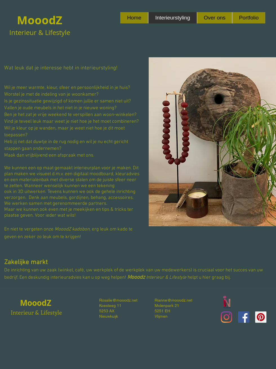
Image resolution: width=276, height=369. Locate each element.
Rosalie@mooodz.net (118, 300)
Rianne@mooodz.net (173, 300)
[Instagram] (226, 317)
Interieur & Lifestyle (36, 312)
